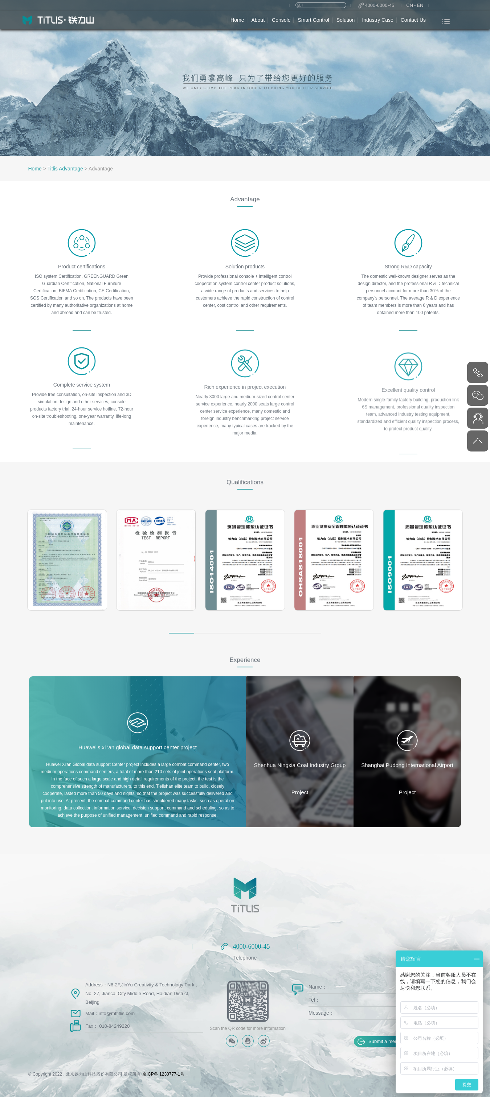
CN (409, 5)
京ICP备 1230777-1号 (163, 1074)
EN (420, 5)
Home (35, 169)
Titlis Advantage (65, 169)
